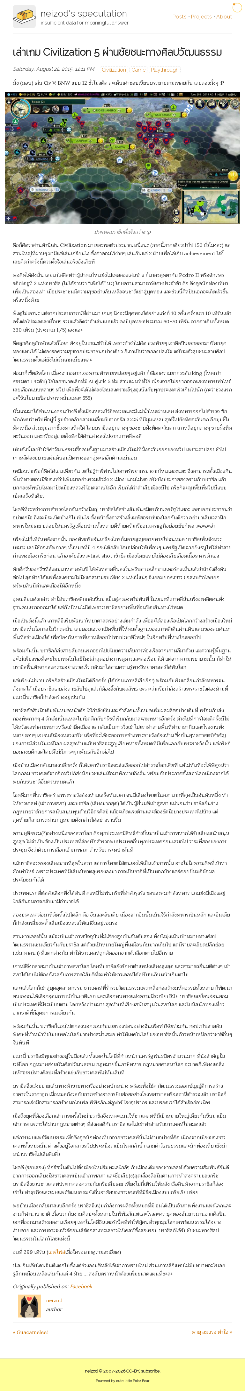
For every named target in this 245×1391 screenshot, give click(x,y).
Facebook (81, 1286)
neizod (54, 1300)
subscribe (150, 1371)
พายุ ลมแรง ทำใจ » (212, 1332)
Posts (180, 17)
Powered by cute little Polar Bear (122, 1381)
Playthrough (165, 70)
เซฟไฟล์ (56, 1252)
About (224, 17)
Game (138, 70)
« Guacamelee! (30, 1332)
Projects (201, 17)
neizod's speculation (84, 13)
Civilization (114, 70)
